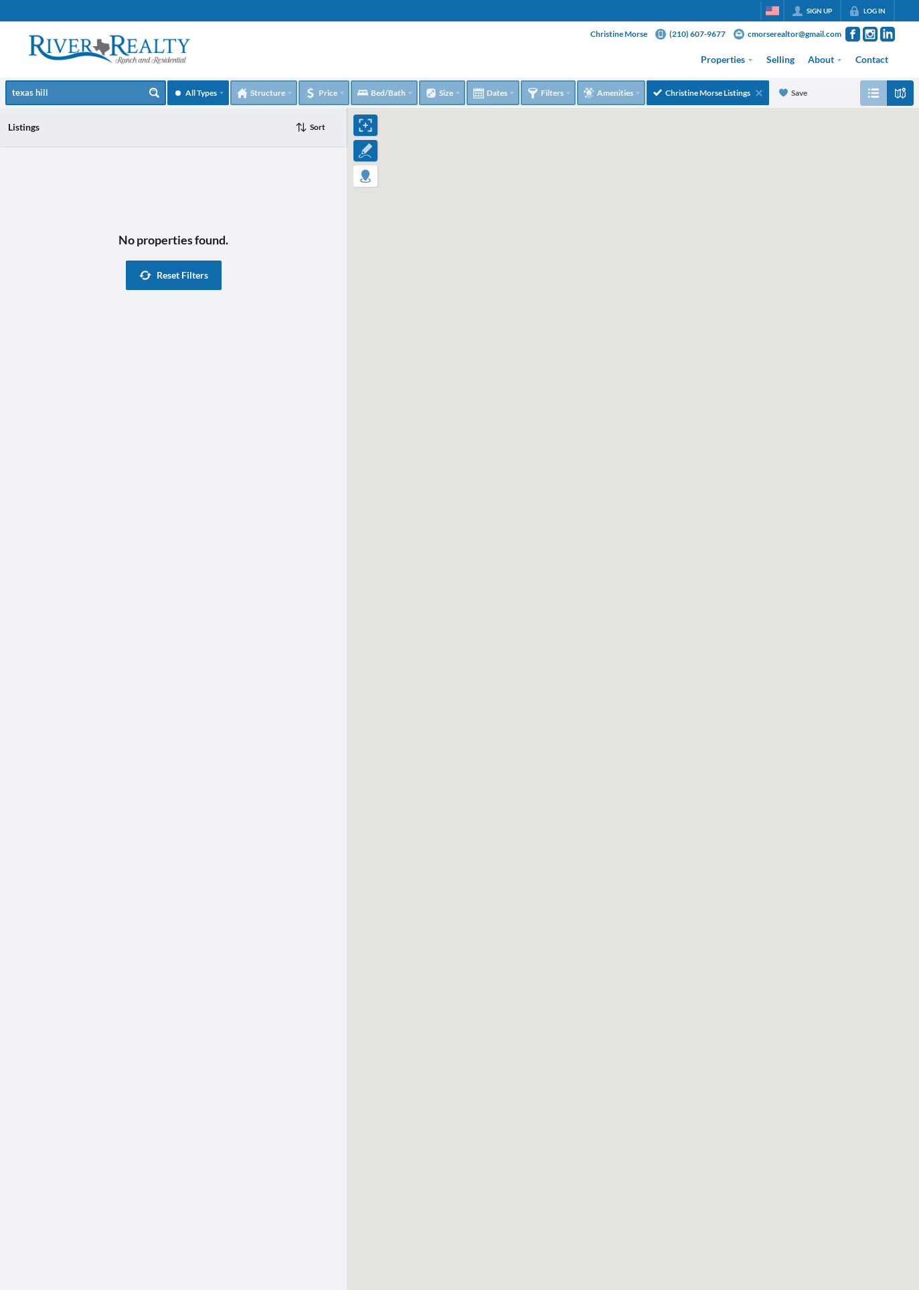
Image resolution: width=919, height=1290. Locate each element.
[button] (174, 275)
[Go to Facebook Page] (852, 34)
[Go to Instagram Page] (870, 34)
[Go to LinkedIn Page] (887, 34)
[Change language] (772, 10)
